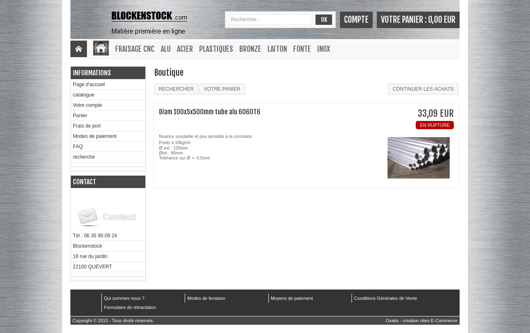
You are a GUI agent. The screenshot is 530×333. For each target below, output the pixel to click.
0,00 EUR (441, 19)
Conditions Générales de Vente (385, 298)
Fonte (302, 48)
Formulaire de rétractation (130, 307)
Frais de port (87, 126)
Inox (323, 48)
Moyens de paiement (292, 298)
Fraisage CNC (134, 48)
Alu (166, 48)
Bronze (250, 48)
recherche (84, 157)
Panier (80, 115)
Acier (185, 48)
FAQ (78, 147)
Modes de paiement (94, 136)
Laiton (277, 48)
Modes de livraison (206, 298)
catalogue (83, 95)
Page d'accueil (89, 84)
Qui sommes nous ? (124, 298)
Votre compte (87, 105)
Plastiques (216, 48)
